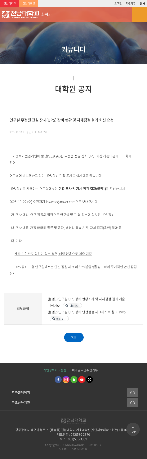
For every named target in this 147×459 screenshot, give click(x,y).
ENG (142, 3)
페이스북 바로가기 (58, 379)
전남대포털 (29, 3)
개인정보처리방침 (54, 370)
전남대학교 (9, 3)
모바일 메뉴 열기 (139, 14)
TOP (133, 431)
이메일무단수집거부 (85, 370)
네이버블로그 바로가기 (73, 379)
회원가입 (131, 3)
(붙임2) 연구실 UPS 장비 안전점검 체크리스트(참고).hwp (87, 311)
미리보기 (74, 306)
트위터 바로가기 (89, 379)
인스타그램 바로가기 (66, 379)
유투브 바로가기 (81, 379)
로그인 (118, 3)
